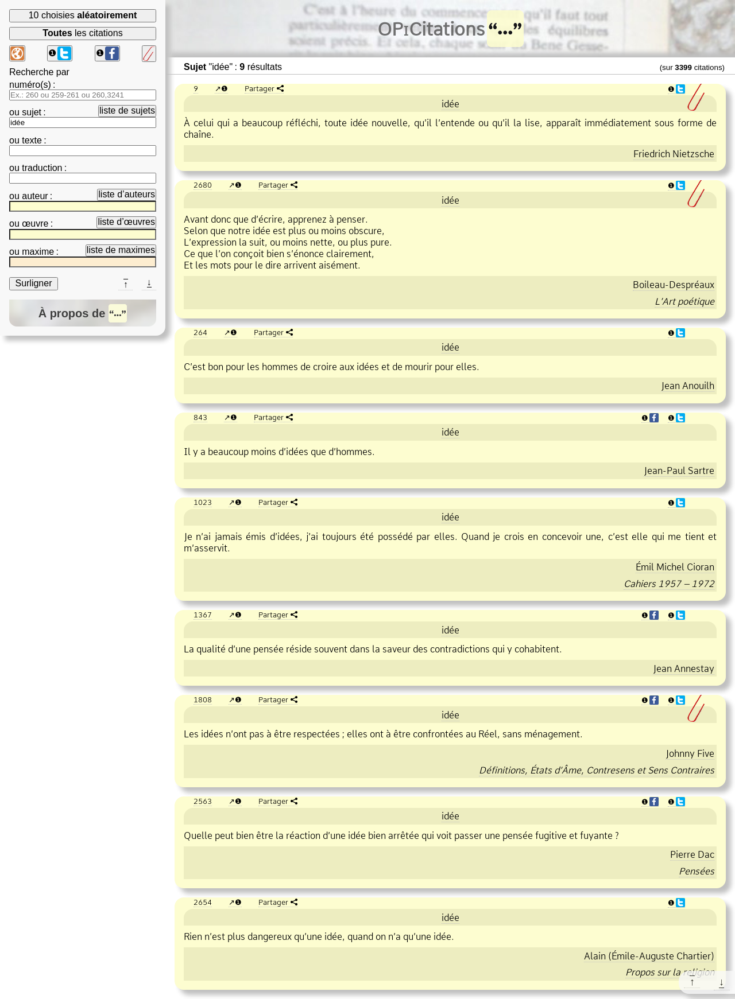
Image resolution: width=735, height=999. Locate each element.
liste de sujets (127, 110)
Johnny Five (690, 753)
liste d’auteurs (126, 194)
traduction (42, 168)
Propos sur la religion (669, 972)
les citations (82, 33)
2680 (203, 184)
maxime (38, 251)
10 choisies (83, 15)
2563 (203, 801)
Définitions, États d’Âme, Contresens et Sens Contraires (596, 770)
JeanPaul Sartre (679, 470)
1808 (203, 699)
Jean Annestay (683, 668)
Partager (259, 88)
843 (200, 417)
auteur (35, 196)
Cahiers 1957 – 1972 (669, 583)
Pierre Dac (692, 854)
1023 (203, 502)
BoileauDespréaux (673, 284)
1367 (203, 614)
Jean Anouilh (687, 385)
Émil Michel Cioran (675, 567)
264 (200, 332)
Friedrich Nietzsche (673, 154)
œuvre (35, 223)
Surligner (33, 283)
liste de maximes (121, 250)
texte (32, 140)
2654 (203, 902)
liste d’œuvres (126, 222)
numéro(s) (30, 85)
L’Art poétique (684, 301)
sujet (31, 112)
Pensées (696, 871)
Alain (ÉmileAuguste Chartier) (649, 956)
